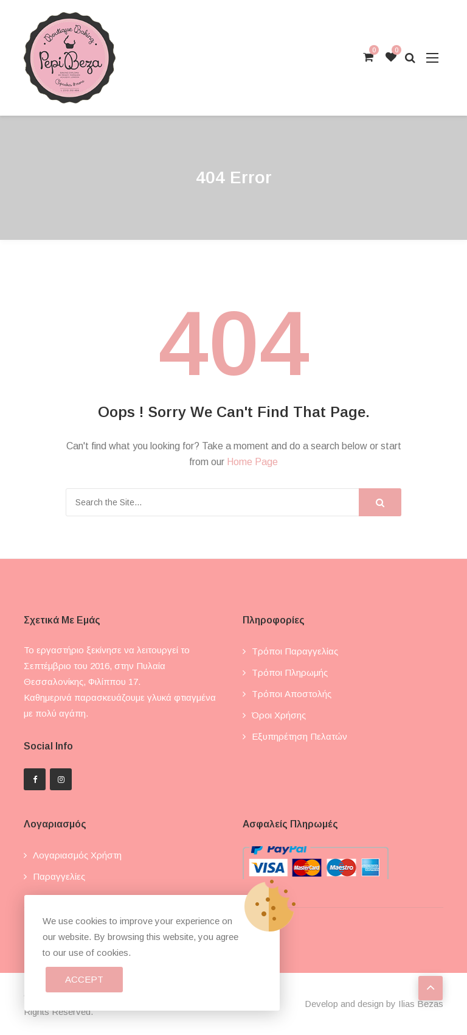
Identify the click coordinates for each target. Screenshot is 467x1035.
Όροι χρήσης (279, 715)
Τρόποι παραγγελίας (295, 651)
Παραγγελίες (59, 876)
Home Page (252, 462)
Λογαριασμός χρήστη (77, 855)
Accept (84, 979)
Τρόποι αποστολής (291, 694)
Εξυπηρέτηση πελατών (299, 736)
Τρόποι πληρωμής (290, 672)
